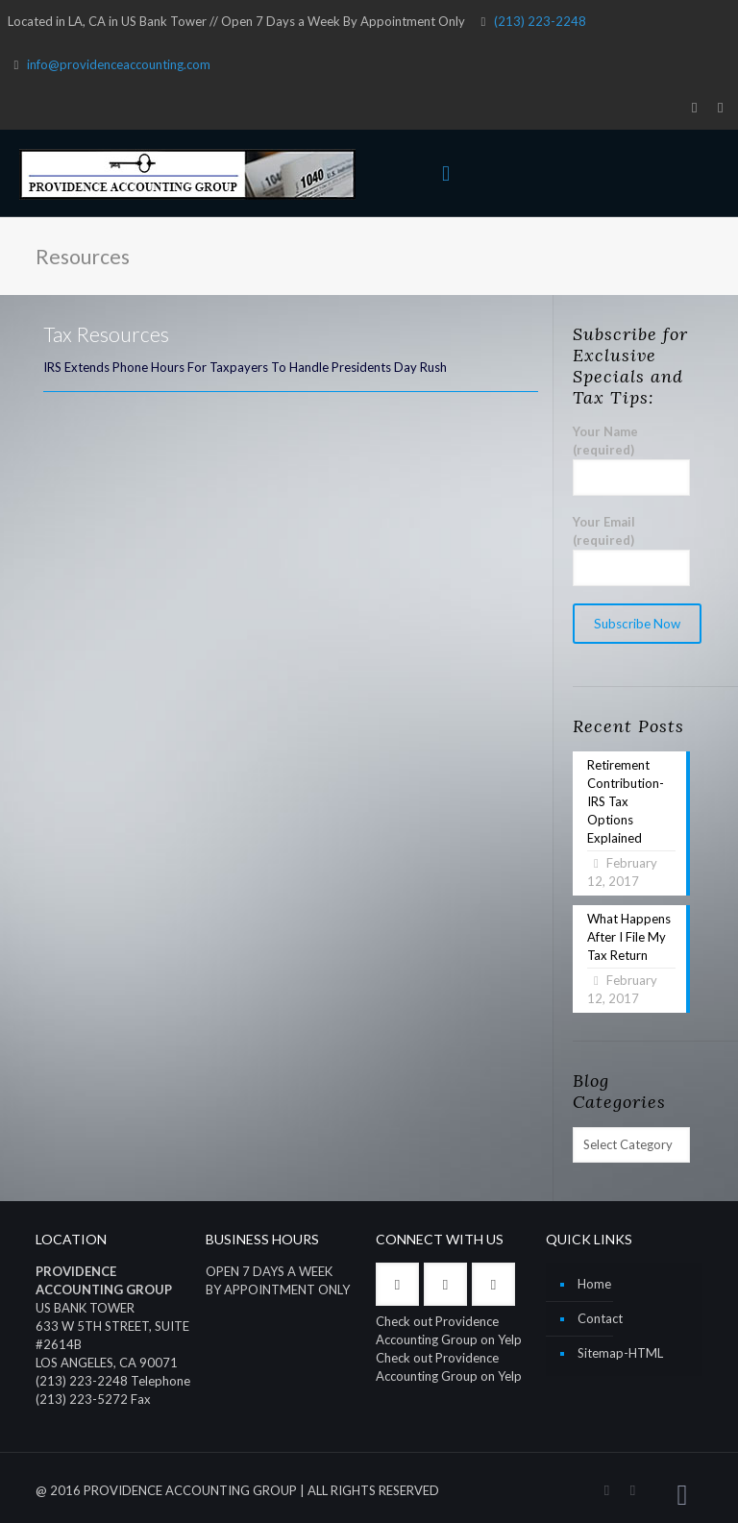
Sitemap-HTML (620, 1353)
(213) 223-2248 (540, 21)
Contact (600, 1318)
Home (594, 1283)
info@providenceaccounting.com (118, 64)
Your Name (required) (631, 460)
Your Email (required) (631, 550)
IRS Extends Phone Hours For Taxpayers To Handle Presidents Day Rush (245, 367)
